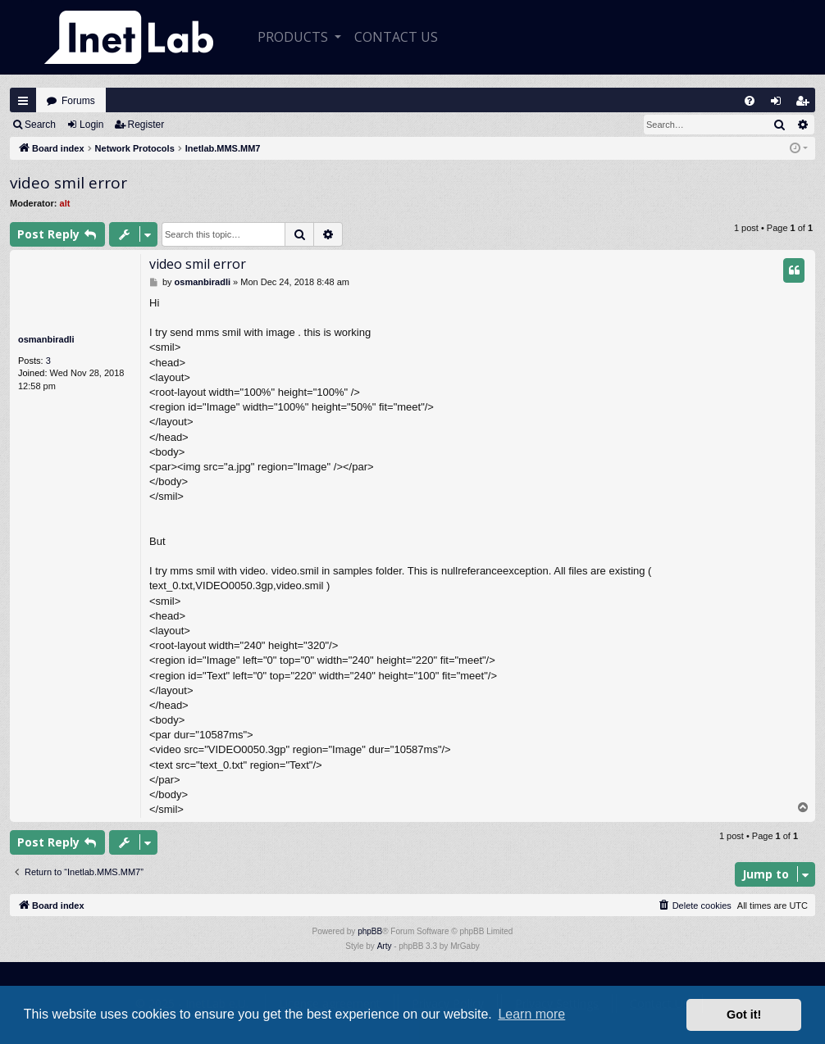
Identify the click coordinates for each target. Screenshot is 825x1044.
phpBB (370, 931)
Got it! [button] (744, 1014)
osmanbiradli (46, 339)
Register (146, 124)
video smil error (68, 182)
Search (40, 124)
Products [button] (294, 37)
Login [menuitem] (780, 104)
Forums (78, 101)
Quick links (23, 101)
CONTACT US (396, 37)
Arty (384, 946)
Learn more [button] (531, 1014)
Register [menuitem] (806, 104)
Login (91, 124)
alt (65, 203)
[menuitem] (749, 101)
